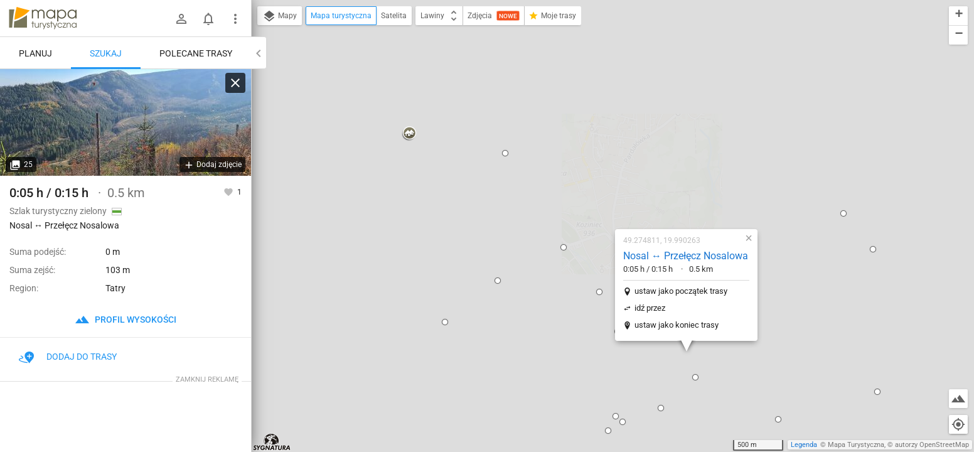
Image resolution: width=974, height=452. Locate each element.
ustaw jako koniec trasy (602, 194)
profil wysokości (125, 319)
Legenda (804, 445)
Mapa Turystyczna (856, 445)
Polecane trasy (195, 53)
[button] (266, 256)
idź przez (575, 177)
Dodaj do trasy (68, 356)
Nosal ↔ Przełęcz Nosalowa (611, 125)
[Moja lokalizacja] (958, 424)
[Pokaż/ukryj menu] (235, 19)
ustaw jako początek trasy (606, 160)
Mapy (279, 16)
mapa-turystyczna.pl (42, 18)
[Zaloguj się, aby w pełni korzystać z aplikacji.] (229, 191)
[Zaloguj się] (181, 19)
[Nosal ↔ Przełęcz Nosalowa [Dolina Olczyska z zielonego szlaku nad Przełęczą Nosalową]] (125, 122)
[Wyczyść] (235, 83)
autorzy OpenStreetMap (932, 445)
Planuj (35, 53)
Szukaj (106, 53)
